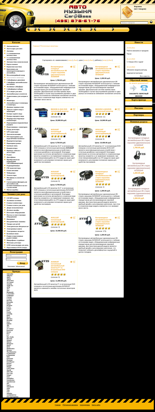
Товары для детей (13, 224)
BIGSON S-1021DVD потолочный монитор (104, 110)
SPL (8, 383)
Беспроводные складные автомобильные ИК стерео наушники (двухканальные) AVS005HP (59, 72)
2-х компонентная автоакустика (13, 54)
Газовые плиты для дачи (16, 205)
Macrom (9, 338)
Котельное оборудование (16, 212)
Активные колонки (14, 200)
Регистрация (11, 266)
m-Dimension (11, 353)
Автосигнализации (14, 134)
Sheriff (9, 370)
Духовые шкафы (13, 210)
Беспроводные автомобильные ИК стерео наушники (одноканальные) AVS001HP (103, 222)
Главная (36, 46)
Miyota (9, 342)
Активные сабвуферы (15, 86)
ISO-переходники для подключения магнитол (15, 137)
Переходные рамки (14, 143)
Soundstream (11, 382)
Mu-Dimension (11, 352)
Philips (9, 367)
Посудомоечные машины (16, 221)
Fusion (9, 312)
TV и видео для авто (14, 91)
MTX (8, 347)
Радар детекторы (13, 129)
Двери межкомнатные (15, 208)
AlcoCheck (10, 280)
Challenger (10, 295)
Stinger (9, 375)
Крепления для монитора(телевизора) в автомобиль (16, 71)
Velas (8, 388)
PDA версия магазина (70, 405)
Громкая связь (12, 146)
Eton (8, 310)
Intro (8, 322)
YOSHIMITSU (11, 395)
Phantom (9, 360)
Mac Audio (10, 337)
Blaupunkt (10, 292)
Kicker (9, 332)
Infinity (9, 324)
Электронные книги (14, 229)
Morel (9, 345)
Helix (8, 315)
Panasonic (10, 358)
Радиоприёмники (13, 165)
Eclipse (9, 309)
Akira (8, 277)
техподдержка (85, 405)
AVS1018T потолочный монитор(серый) (57, 173)
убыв (75, 60)
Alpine (9, 279)
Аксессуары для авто (14, 48)
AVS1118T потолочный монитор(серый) (57, 219)
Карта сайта (96, 405)
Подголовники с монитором (17, 127)
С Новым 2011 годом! (135, 62)
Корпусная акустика (14, 67)
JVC (8, 327)
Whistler (9, 393)
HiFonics (9, 319)
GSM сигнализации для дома (17, 245)
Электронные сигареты (15, 231)
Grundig (9, 314)
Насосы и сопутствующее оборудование (16, 216)
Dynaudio (10, 302)
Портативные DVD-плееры (17, 247)
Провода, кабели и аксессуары (13, 151)
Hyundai (9, 320)
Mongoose (10, 343)
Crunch (9, 299)
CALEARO (10, 294)
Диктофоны (11, 157)
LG (8, 335)
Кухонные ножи (13, 234)
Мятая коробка (12, 190)
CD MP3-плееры (13, 198)
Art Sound (10, 282)
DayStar (9, 300)
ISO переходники (12, 397)
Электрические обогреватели (17, 226)
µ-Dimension (11, 355)
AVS (8, 289)
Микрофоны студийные (15, 240)
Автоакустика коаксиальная (17, 62)
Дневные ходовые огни (15, 107)
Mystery (9, 350)
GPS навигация (12, 132)
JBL (8, 325)
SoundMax (10, 378)
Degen (9, 304)
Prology (9, 365)
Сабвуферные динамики (16, 80)
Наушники (11, 219)
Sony (8, 377)
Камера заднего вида (14, 114)
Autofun (9, 284)
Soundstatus (10, 380)
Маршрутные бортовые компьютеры (15, 119)
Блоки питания (12, 170)
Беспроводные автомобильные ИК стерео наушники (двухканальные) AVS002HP (103, 71)
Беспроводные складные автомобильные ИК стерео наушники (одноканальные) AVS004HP (103, 176)
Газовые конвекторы (14, 203)
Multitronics (11, 348)
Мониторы (11, 100)
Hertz (8, 317)
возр (70, 60)
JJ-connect (10, 329)
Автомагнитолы (13, 46)
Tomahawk (10, 387)
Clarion (9, 297)
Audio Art (10, 285)
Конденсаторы (12, 148)
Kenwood (10, 330)
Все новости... (145, 76)
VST (8, 392)
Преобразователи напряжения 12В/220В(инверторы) (15, 161)
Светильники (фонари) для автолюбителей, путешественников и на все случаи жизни (17, 184)
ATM (8, 287)
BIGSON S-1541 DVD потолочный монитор (59, 110)
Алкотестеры (12, 175)
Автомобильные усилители (17, 94)
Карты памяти (12, 64)
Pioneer (9, 363)
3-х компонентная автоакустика (13, 58)
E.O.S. (9, 307)
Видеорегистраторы (14, 141)
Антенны (10, 51)
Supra (9, 385)
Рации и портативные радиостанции (15, 237)
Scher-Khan (10, 368)
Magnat (9, 340)
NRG (8, 357)
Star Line (10, 373)
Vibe (8, 390)
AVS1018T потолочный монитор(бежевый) (59, 131)
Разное (9, 155)
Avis (8, 290)
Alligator (9, 275)
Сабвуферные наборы (15, 89)
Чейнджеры (11, 173)
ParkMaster (10, 362)
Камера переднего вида (15, 116)
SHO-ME (10, 372)
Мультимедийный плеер (16, 75)
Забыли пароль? (20, 266)
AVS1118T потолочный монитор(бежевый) (103, 131)
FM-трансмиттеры (14, 168)
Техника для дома (16, 194)
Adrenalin (10, 274)
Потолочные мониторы (49, 46)
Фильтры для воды (14, 243)
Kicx (8, 333)
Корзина (138, 6)
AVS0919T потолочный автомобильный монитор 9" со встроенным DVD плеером (58, 267)
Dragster (9, 305)
